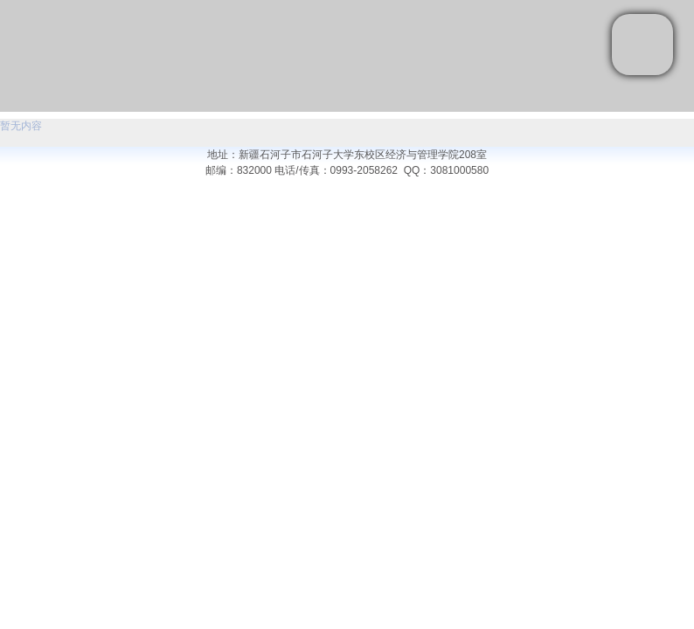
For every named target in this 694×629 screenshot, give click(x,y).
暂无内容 (21, 126)
